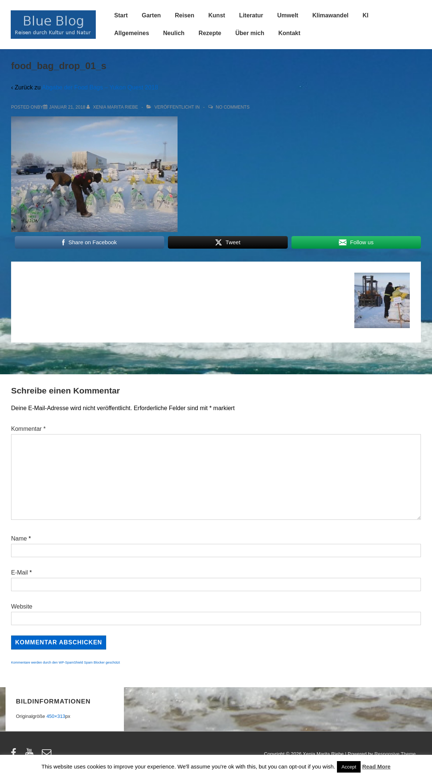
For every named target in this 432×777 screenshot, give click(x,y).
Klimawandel (330, 15)
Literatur (251, 15)
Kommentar (28, 429)
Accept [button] (348, 767)
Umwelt (287, 15)
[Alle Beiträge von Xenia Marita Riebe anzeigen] (113, 107)
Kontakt (289, 33)
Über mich (249, 33)
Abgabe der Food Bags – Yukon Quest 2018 (100, 87)
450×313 (55, 716)
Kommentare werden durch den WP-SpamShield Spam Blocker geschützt (65, 662)
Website (22, 606)
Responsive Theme (395, 754)
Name (19, 538)
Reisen (184, 15)
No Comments (232, 107)
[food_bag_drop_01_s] (67, 107)
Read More (376, 766)
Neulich (174, 33)
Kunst (216, 15)
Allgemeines (131, 33)
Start (121, 15)
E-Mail (19, 572)
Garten (151, 15)
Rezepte (210, 33)
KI (365, 15)
